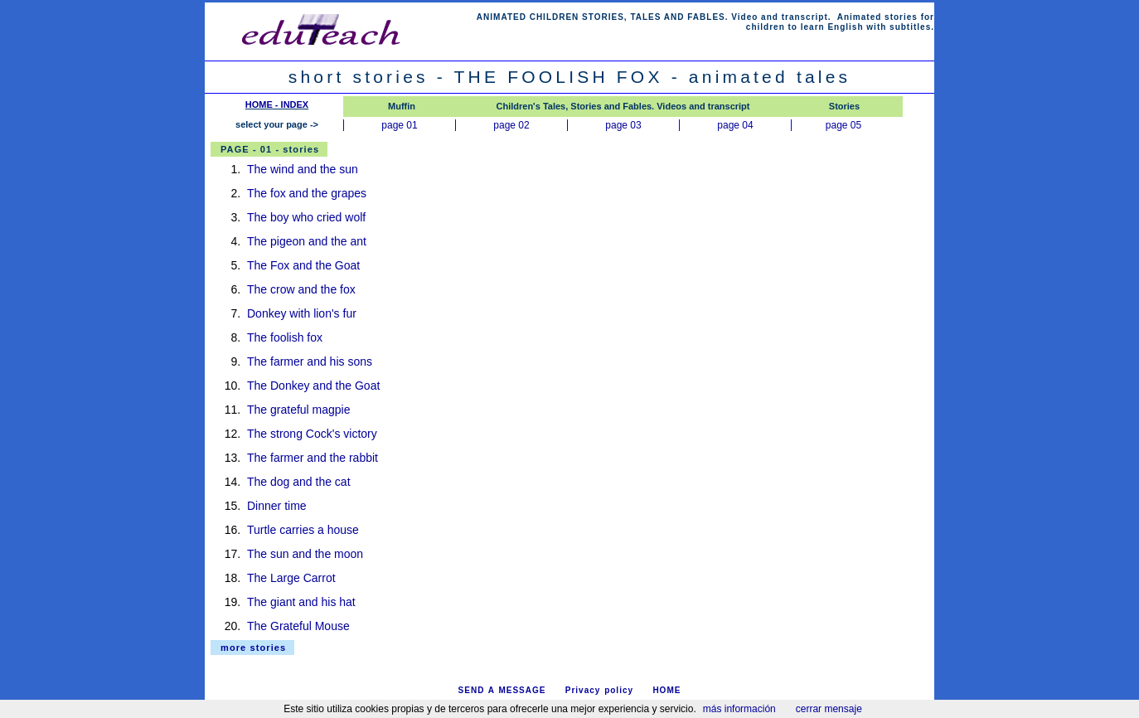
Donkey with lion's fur (301, 313)
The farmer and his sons (309, 361)
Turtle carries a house (303, 529)
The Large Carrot (291, 578)
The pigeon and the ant (306, 241)
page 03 (623, 125)
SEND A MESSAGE (502, 690)
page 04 (735, 125)
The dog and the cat (299, 481)
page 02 (511, 125)
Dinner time (277, 505)
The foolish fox (284, 337)
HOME (666, 690)
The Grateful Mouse (298, 626)
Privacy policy (599, 690)
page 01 (399, 125)
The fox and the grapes (306, 193)
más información (739, 709)
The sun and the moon (305, 553)
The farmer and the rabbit (312, 457)
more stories (253, 648)
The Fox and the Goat (303, 265)
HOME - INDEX (276, 104)
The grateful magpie (299, 409)
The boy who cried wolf (306, 217)
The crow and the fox (301, 289)
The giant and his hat (301, 602)
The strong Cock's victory (312, 433)
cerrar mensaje (829, 709)
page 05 (843, 125)
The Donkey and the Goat (313, 385)
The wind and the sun (302, 169)
